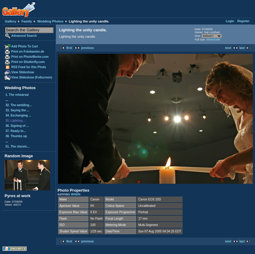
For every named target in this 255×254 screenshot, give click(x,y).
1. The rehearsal (17, 94)
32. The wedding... (18, 105)
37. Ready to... (15, 131)
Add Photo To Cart (24, 46)
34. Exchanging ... (18, 115)
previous (87, 48)
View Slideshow (22, 72)
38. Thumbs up (16, 136)
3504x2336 (213, 39)
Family (26, 21)
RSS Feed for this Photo (28, 67)
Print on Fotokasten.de (27, 51)
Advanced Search (24, 35)
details (76, 194)
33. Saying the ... (17, 110)
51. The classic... (17, 146)
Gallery (10, 21)
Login (230, 21)
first (69, 48)
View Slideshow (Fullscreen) (31, 77)
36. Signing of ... (17, 125)
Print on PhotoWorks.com (30, 56)
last (242, 48)
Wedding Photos (50, 21)
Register (243, 21)
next (228, 48)
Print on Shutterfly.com (28, 62)
